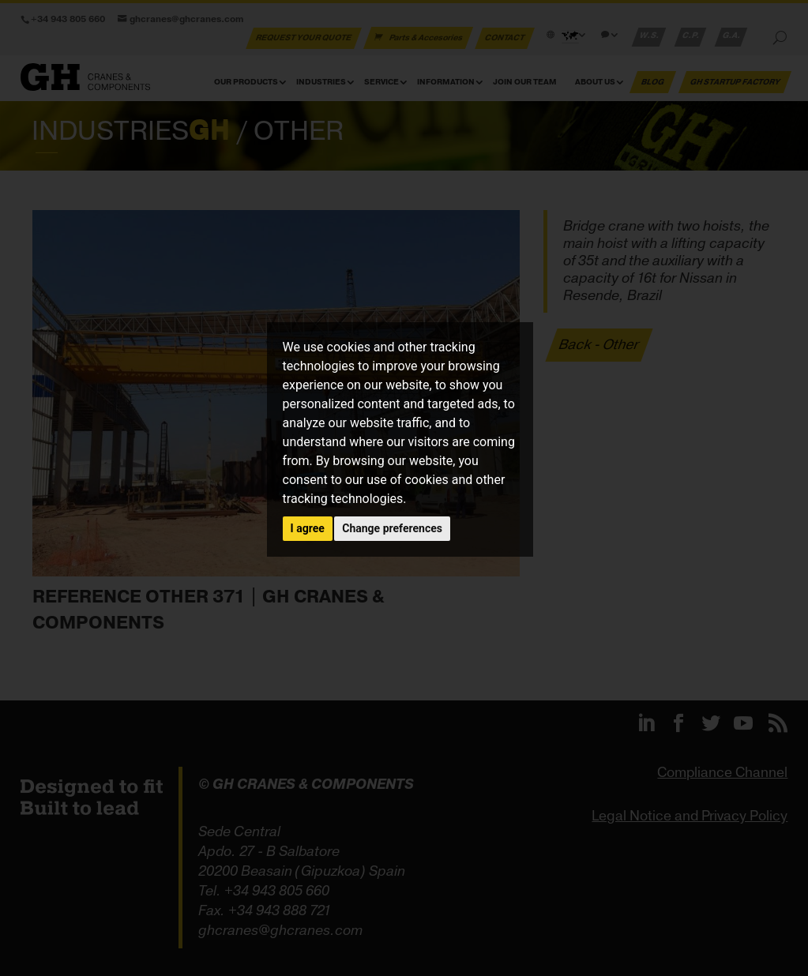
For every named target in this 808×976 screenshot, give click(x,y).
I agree (308, 528)
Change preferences (392, 528)
